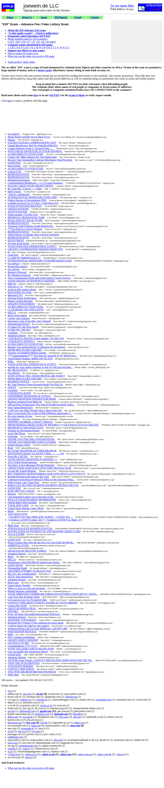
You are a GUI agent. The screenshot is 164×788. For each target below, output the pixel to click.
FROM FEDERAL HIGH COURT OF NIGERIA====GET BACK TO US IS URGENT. (53, 424)
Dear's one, (13, 582)
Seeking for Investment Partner (24, 430)
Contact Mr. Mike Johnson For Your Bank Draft (32, 157)
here (36, 95)
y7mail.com (14, 754)
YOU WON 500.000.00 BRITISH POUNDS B (32, 671)
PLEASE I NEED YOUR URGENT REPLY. (31, 185)
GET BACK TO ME (18, 643)
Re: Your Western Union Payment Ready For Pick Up (35, 384)
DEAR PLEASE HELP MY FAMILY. (27, 550)
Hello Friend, (14, 191)
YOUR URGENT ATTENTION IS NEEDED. (31, 280)
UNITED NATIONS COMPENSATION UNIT (32, 142)
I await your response (19, 318)
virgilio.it (12, 748)
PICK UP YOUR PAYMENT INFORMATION (32, 499)
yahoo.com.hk (104, 754)
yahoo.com (65, 754)
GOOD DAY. (14, 654)
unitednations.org (28, 745)
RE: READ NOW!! (18, 370)
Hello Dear (13, 525)
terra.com (12, 742)
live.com (30, 722)
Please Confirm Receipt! (20, 301)
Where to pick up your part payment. (26, 588)
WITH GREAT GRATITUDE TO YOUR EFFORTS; (35, 151)
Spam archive (15, 62)
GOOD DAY (14, 162)
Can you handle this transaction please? (28, 651)
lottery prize (45, 70)
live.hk (43, 722)
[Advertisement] (137, 41)
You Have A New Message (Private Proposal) (31, 465)
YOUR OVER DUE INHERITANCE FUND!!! (32, 246)
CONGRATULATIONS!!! (21, 341)
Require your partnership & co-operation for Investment (36, 347)
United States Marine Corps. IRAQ (26, 508)
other (52, 41)
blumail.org (71, 696)
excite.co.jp (46, 705)
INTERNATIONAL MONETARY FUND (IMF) (32, 197)
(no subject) (14, 134)
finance (11, 139)
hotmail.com (61, 714)
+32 (38, 41)
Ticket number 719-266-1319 (23, 214)
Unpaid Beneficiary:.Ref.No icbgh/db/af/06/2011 (33, 145)
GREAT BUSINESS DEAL (22, 608)
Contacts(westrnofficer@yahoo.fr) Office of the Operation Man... (41, 479)
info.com (63, 717)
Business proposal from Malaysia (25, 401)
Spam (44, 17)
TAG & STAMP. (16, 534)
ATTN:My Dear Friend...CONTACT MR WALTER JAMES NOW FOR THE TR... (50, 660)
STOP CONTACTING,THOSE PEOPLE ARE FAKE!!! (36, 375)
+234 (23, 41)
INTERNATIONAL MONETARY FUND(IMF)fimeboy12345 (40, 260)
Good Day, (13, 255)
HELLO (12, 312)
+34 (42, 41)
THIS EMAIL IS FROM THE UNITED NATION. (33, 234)
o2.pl (10, 731)
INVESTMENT (16, 240)
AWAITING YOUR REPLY (22, 620)
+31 (33, 41)
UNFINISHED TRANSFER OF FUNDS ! (29, 396)
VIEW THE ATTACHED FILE (24, 663)
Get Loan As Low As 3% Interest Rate (27, 599)
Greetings (13, 332)
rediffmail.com (15, 737)
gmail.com (45, 711)
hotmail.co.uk (42, 714)
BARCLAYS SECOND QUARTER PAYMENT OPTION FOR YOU (43, 485)
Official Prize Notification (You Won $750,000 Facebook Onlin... (41, 404)
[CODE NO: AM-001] (19, 329)
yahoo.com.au (85, 754)
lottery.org (79, 722)
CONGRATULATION (19, 393)
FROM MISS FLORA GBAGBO (25, 350)
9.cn (10, 691)
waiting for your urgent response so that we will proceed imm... (40, 367)
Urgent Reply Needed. (19, 585)
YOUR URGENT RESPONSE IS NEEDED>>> (32, 459)
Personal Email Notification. (22, 298)
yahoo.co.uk (48, 754)
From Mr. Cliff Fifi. (18, 456)
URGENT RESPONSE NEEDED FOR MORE (32, 399)
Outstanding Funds (17, 568)
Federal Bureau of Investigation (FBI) (27, 200)
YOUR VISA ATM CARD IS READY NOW (31, 648)
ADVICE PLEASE (17, 211)
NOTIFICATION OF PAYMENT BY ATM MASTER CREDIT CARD (44, 531)
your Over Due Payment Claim (24, 597)
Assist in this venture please (22, 289)
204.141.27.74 (15, 286)
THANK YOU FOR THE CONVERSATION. (31, 439)
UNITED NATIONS (18, 208)
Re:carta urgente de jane (20, 416)
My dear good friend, (18, 243)
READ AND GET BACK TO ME (25, 220)
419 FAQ (54, 95)
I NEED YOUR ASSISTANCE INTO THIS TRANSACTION (39, 468)
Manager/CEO (15, 295)
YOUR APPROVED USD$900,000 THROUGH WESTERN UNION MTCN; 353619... (53, 594)
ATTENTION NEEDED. (20, 666)
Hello (10, 634)
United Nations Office (19, 445)
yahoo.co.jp (31, 754)
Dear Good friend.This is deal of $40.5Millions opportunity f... (40, 413)
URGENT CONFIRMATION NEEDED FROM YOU (35, 249)
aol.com (27, 693)
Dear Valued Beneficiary (20, 407)
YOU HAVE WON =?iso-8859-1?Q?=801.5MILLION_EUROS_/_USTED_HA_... (40, 515)
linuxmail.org (14, 722)
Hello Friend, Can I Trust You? (23, 482)
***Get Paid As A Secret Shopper (25, 229)
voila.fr (26, 748)
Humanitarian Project (19, 324)
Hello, (11, 361)
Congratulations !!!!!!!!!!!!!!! (22, 646)
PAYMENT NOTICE (19, 381)
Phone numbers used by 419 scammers (27, 39)
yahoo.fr (120, 754)
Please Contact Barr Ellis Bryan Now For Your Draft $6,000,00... (41, 542)
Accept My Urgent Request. (22, 471)
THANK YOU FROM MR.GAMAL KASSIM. (32, 442)
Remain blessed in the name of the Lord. (28, 476)
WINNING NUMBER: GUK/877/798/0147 (30, 422)
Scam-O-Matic (77, 95)
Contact (94, 17)
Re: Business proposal (19, 275)
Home (10, 17)
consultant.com (103, 699)
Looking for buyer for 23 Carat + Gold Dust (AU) (33, 203)
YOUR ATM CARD (18, 505)
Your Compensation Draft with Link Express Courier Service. (39, 278)
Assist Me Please (16, 433)
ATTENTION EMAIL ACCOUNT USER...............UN (36, 453)
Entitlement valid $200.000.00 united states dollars (34, 562)
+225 (11, 41)
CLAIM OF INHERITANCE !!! (24, 257)
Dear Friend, (14, 165)
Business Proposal (17, 272)
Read (10, 447)
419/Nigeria (60, 17)
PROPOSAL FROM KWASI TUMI (26, 217)
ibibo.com (13, 717)
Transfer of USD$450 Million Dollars (27, 352)
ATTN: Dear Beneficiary (20, 576)
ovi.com (36, 731)
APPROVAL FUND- (18, 545)
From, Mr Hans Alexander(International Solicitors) (34, 614)
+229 (17, 41)
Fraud (77, 17)
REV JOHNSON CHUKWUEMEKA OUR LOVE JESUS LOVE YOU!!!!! (47, 473)
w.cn (10, 751)
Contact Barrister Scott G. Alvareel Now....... (30, 148)
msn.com (75, 725)
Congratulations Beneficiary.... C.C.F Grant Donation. (35, 183)
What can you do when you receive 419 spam (31, 56)
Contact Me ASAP (17, 605)
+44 (47, 41)
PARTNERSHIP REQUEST (22, 631)
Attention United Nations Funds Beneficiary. (30, 226)
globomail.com (27, 711)
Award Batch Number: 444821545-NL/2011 (30, 358)
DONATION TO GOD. (20, 292)
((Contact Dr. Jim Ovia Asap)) (23, 327)
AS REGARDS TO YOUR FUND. (26, 154)
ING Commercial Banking (21, 637)
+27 (28, 41)
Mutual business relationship (22, 591)
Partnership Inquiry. (18, 266)
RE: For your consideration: (22, 574)
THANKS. (13, 611)
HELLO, (12, 283)
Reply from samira (17, 315)
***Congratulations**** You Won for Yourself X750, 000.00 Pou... (42, 355)
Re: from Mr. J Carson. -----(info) (25, 188)
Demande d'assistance (19, 180)
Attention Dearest (17, 335)
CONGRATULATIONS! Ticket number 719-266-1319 (36, 338)
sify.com (57, 740)
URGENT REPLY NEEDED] (23, 640)
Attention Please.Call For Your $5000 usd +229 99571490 (37, 628)
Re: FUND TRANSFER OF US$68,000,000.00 (32, 450)
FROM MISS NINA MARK (22, 502)
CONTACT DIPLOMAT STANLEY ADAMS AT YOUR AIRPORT (43, 602)
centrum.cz (25, 699)
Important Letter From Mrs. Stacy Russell (29, 321)
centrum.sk (41, 699)
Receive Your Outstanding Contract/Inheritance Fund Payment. (40, 160)
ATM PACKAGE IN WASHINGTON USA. (30, 528)
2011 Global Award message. (22, 462)
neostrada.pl (27, 728)
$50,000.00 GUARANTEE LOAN (25, 427)
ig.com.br (28, 717)
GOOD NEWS (15, 565)
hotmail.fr (78, 714)
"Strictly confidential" (19, 194)
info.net (77, 717)
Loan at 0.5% (14, 171)
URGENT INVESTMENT (21, 303)
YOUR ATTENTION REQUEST (25, 206)
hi (9, 252)
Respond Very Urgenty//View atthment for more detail (35, 622)
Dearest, (12, 494)
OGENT (12, 387)
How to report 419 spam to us (23, 53)
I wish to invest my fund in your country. (29, 625)
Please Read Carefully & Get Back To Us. (29, 136)
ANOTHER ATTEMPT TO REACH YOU (29, 571)
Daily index (29, 62)
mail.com (36, 725)
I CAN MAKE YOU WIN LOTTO (26, 309)
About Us (27, 17)
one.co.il (22, 731)
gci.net (11, 711)
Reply (11, 511)
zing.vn (29, 757)
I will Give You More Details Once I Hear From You (35, 410)
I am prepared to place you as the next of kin (31, 496)
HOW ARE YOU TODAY (21, 491)
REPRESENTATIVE (18, 174)
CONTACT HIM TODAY (21, 669)
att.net (39, 693)
